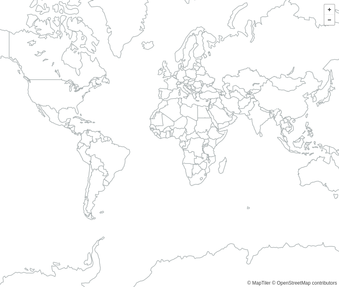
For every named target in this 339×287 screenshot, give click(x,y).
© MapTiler (258, 283)
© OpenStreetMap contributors (304, 283)
